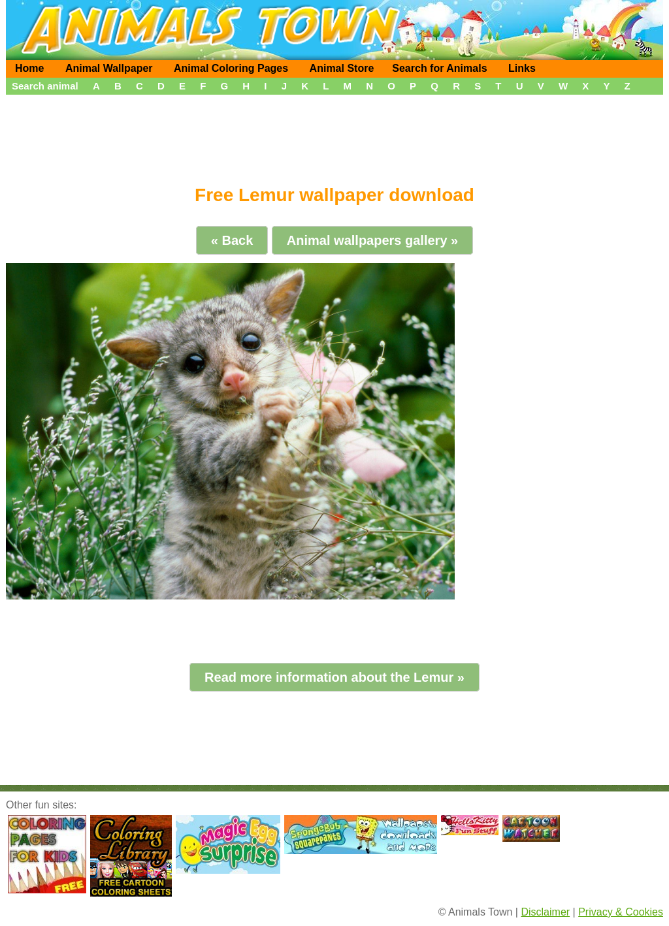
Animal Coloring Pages (231, 68)
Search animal (45, 85)
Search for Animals (439, 68)
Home (29, 68)
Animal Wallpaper (109, 68)
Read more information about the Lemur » (334, 677)
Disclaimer (545, 912)
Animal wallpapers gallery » (372, 240)
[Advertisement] (334, 135)
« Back (232, 240)
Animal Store (342, 68)
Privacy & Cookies (620, 912)
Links (522, 68)
